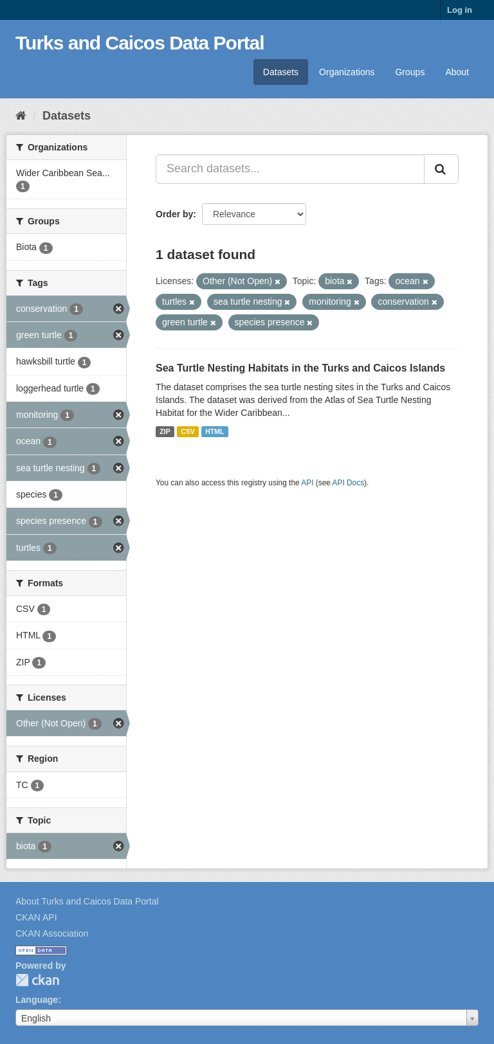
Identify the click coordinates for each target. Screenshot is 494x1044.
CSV (188, 431)
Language (36, 1000)
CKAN (37, 980)
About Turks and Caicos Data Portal (87, 901)
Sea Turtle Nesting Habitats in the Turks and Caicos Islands (300, 368)
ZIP (165, 431)
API (307, 482)
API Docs (349, 482)
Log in (459, 10)
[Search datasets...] (290, 169)
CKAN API (36, 917)
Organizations (346, 72)
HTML (214, 431)
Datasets (280, 72)
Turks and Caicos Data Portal (139, 42)
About (457, 72)
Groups (410, 72)
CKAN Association (52, 933)
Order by (174, 214)
